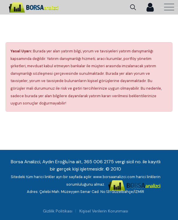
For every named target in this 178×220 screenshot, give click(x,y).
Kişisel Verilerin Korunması (103, 211)
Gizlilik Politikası (57, 211)
